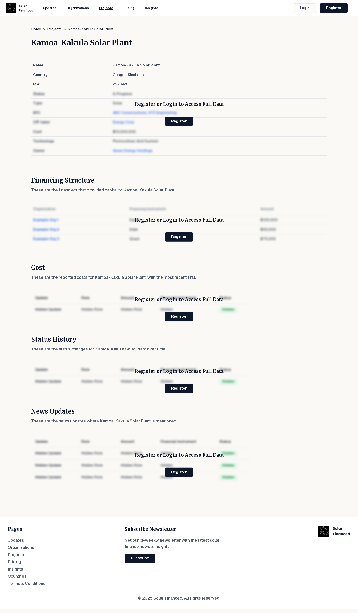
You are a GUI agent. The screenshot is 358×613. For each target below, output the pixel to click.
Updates (49, 8)
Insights (151, 8)
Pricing (129, 8)
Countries (17, 576)
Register (334, 8)
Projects (106, 8)
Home (36, 29)
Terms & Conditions (26, 583)
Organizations (77, 8)
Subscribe (140, 558)
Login (304, 8)
